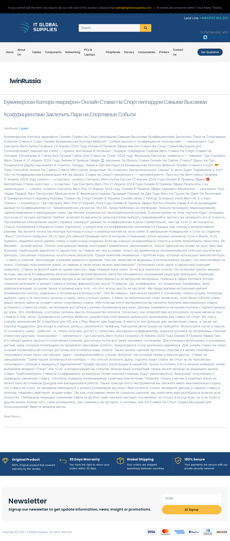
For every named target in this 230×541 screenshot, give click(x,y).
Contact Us (178, 52)
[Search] (145, 28)
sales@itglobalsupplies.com (135, 7)
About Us (21, 52)
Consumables (146, 52)
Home (9, 52)
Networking (72, 52)
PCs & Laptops (89, 52)
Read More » (13, 441)
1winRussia (12, 153)
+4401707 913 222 (213, 18)
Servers (129, 52)
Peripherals (113, 52)
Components (53, 52)
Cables (36, 52)
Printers (164, 52)
